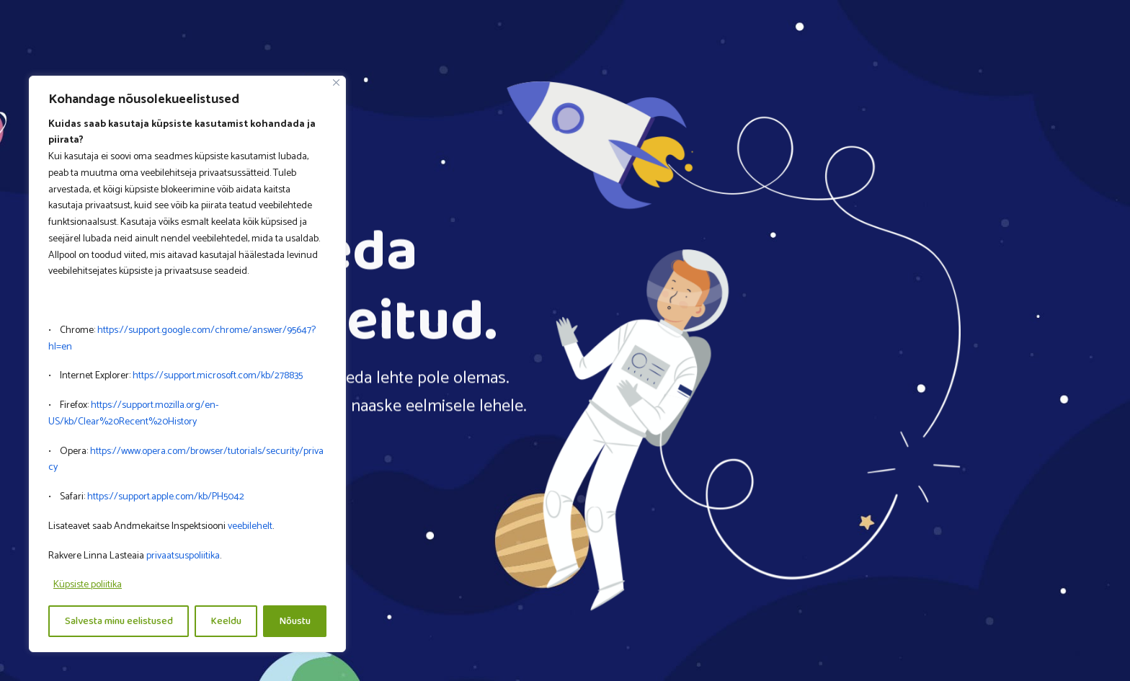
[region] (187, 364)
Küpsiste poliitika (87, 585)
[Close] (336, 82)
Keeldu (226, 621)
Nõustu (295, 621)
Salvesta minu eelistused (119, 621)
